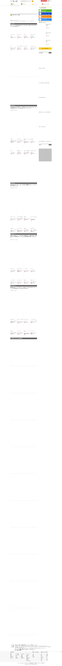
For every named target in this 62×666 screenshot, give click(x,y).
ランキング (34, 4)
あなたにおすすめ (45, 4)
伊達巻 (11, 36)
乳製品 (47, 655)
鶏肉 (41, 654)
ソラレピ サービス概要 (18, 649)
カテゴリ (23, 4)
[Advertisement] (23, 9)
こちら (16, 110)
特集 (12, 4)
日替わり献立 (49, 646)
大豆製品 (47, 654)
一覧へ (50, 52)
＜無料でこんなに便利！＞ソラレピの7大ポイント (28, 649)
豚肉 (41, 655)
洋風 (33, 655)
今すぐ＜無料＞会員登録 (18, 650)
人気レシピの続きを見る (45, 48)
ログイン (49, 0)
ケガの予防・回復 (28, 660)
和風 (33, 654)
